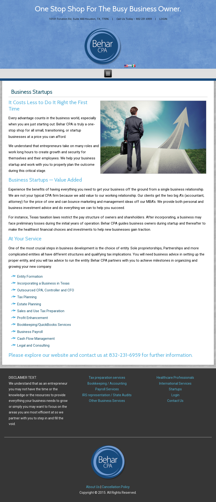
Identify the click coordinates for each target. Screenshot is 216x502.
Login (175, 395)
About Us (93, 487)
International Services (175, 383)
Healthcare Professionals (175, 377)
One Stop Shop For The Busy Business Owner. (108, 8)
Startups (175, 389)
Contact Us (175, 401)
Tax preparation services (107, 377)
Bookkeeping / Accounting (107, 383)
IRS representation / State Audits (107, 395)
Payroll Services (107, 389)
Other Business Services (107, 401)
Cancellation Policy (116, 487)
